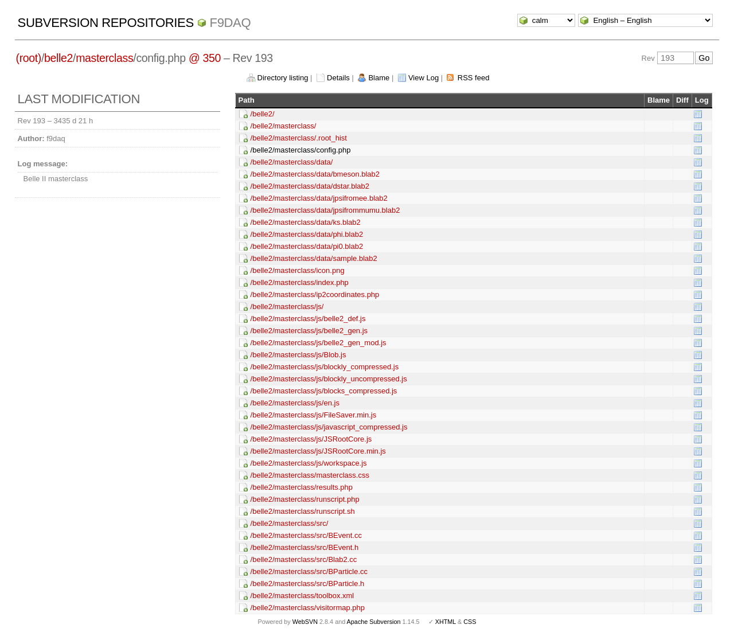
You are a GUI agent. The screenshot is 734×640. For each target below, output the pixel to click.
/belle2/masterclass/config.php (301, 150)
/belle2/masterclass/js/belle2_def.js (308, 318)
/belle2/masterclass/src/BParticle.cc (309, 571)
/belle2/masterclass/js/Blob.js (298, 354)
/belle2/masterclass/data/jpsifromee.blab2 (319, 198)
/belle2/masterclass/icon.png (298, 270)
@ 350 (205, 58)
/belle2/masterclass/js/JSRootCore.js (311, 439)
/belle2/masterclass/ (284, 126)
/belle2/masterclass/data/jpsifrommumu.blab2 (325, 210)
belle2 (58, 58)
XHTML (445, 621)
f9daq (230, 22)
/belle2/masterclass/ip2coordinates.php (315, 294)
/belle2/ (263, 114)
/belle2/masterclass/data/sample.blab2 (314, 258)
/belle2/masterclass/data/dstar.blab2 (310, 186)
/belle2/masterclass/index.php (300, 282)
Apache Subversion (374, 621)
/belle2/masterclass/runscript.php (305, 499)
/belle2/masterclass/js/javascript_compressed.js (329, 427)
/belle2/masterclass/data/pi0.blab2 (307, 246)
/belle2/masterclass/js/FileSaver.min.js (314, 415)
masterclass (104, 58)
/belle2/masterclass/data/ (292, 162)
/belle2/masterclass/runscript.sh (303, 511)
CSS (469, 621)
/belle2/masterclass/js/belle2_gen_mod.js (318, 342)
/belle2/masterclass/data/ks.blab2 (306, 222)
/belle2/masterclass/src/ (290, 523)
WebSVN (305, 621)
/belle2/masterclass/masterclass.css (310, 475)
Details (338, 77)
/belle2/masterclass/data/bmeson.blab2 (315, 174)
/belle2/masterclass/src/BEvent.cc (306, 535)
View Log (423, 77)
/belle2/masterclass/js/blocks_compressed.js (324, 391)
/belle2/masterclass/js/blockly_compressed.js (325, 366)
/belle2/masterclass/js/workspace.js (309, 463)
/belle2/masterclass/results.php (302, 487)
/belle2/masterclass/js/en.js (295, 403)
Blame (378, 77)
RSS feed (474, 77)
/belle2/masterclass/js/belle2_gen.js (309, 330)
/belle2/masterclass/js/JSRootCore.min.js (318, 451)
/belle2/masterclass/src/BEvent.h (305, 547)
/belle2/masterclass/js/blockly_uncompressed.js (329, 378)
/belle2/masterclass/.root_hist (299, 138)
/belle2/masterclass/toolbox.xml (302, 595)
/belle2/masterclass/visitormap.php (308, 607)
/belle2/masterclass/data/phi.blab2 (307, 234)
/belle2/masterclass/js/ (287, 306)
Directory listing (283, 77)
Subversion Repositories (106, 22)
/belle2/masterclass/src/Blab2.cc (304, 559)
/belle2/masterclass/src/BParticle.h (308, 583)
